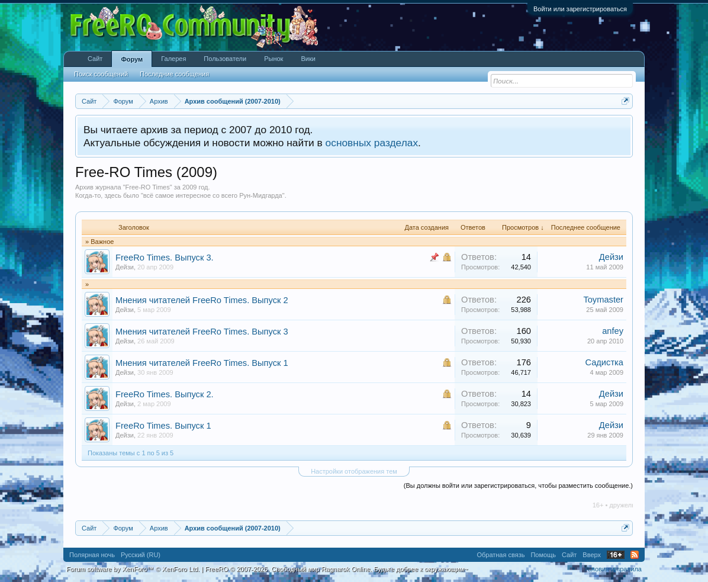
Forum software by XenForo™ (132, 569)
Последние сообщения (174, 74)
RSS (634, 555)
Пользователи (225, 58)
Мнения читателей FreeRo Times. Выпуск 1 (201, 363)
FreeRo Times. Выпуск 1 (163, 425)
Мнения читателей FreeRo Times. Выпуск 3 (201, 331)
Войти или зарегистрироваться (580, 8)
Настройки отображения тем (354, 471)
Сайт (95, 58)
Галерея (173, 58)
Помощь (543, 554)
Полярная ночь (92, 554)
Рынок (273, 58)
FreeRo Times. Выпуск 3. (164, 257)
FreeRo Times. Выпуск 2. (164, 394)
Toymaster (603, 299)
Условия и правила (613, 569)
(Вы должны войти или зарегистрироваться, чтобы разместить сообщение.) (518, 485)
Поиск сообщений (101, 74)
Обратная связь (500, 554)
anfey (612, 331)
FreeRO (336, 569)
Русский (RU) (140, 554)
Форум (132, 59)
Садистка (604, 362)
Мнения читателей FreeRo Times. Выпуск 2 (201, 300)
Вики (308, 58)
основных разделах (372, 143)
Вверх (592, 554)
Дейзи (124, 267)
